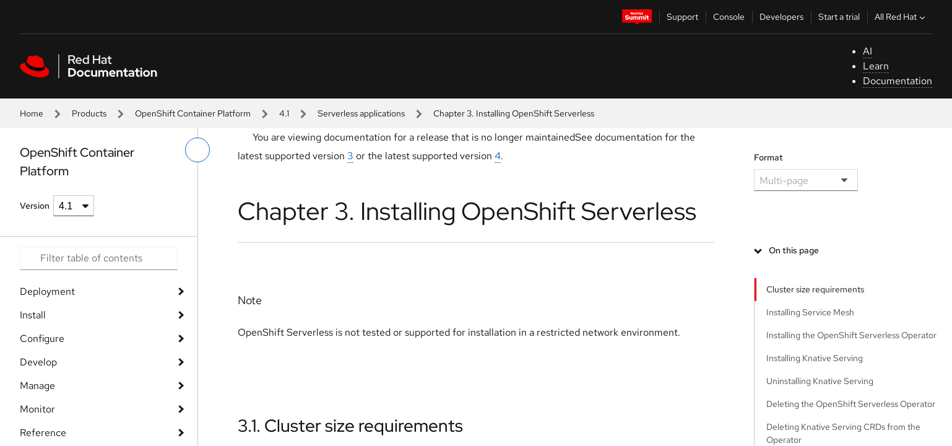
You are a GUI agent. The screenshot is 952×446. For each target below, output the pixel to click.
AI (867, 51)
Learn (876, 65)
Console (729, 16)
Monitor (37, 409)
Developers (781, 16)
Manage (37, 385)
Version (35, 205)
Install (33, 314)
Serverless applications (361, 113)
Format (768, 157)
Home (31, 113)
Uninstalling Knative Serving (819, 381)
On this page (794, 250)
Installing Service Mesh (810, 312)
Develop (38, 362)
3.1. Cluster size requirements (350, 425)
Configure (42, 338)
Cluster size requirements (815, 289)
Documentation (897, 80)
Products (89, 113)
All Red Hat (901, 16)
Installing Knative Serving (814, 358)
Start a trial (839, 16)
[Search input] (99, 258)
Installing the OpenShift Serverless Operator (851, 335)
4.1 (284, 113)
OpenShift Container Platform (193, 113)
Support (682, 16)
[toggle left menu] (197, 150)
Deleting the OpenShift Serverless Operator (850, 403)
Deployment (47, 291)
